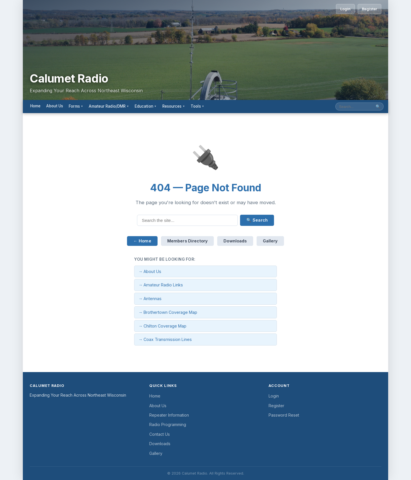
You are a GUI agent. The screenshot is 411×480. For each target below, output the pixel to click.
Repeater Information (169, 415)
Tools (197, 106)
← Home (142, 240)
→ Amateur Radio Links (160, 284)
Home (35, 106)
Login (345, 9)
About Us (54, 106)
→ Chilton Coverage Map (162, 326)
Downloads (235, 240)
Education (146, 106)
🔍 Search (257, 220)
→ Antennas (150, 298)
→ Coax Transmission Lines (165, 339)
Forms (76, 106)
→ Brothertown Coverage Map (167, 312)
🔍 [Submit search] (378, 107)
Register (369, 9)
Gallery (270, 240)
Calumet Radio (69, 78)
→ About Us (149, 271)
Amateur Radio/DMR (109, 106)
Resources (173, 106)
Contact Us (159, 434)
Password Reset (284, 415)
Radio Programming (167, 424)
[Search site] (354, 106)
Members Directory (187, 240)
